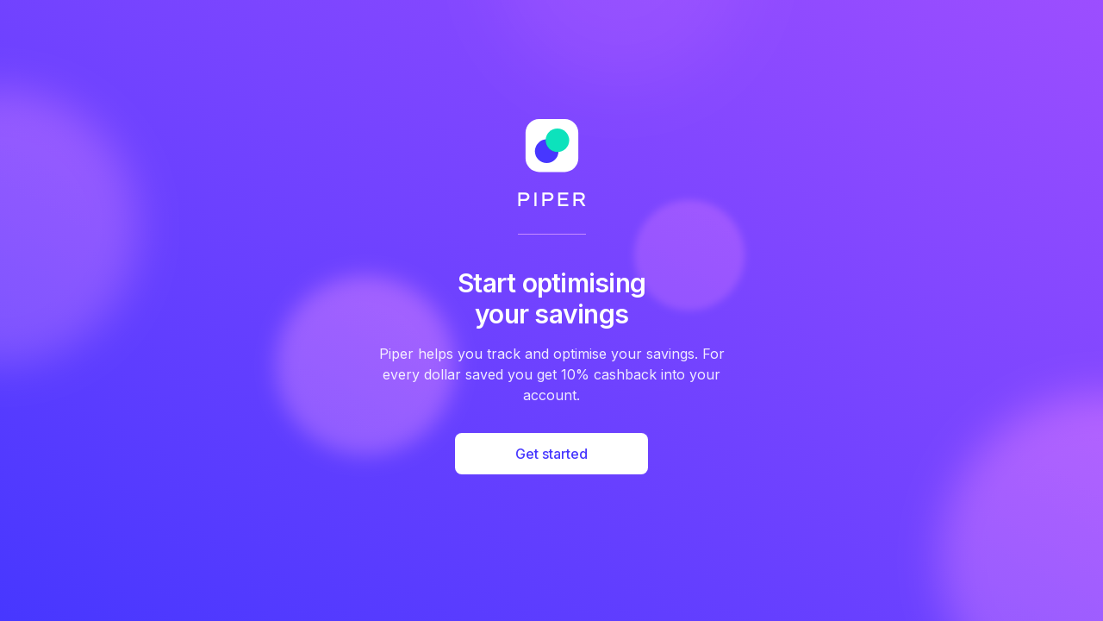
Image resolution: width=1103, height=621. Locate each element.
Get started (551, 453)
